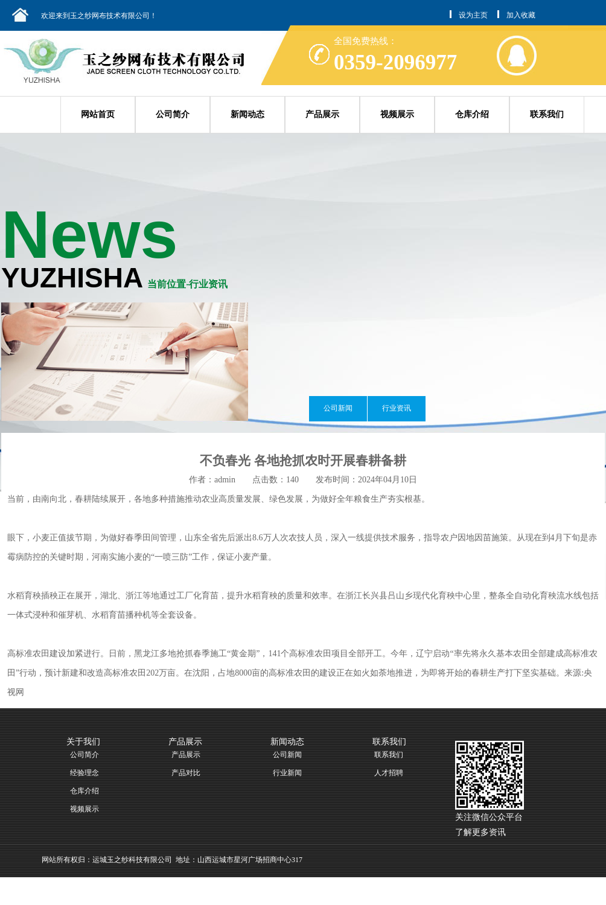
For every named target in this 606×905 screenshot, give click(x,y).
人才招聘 (388, 773)
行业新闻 (287, 773)
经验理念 (84, 773)
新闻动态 (247, 114)
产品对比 (185, 773)
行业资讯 (396, 408)
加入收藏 (520, 15)
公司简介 (173, 114)
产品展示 (322, 114)
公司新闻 (338, 408)
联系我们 (547, 114)
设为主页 (473, 15)
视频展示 (397, 114)
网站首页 (98, 114)
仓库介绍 (472, 114)
